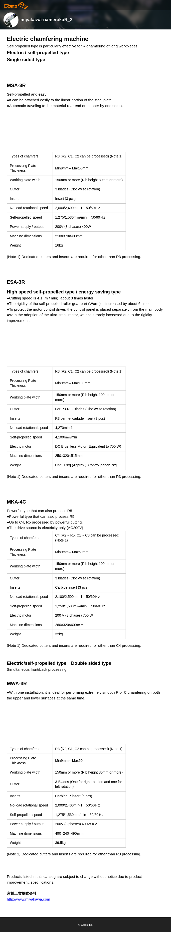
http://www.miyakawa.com (28, 899)
